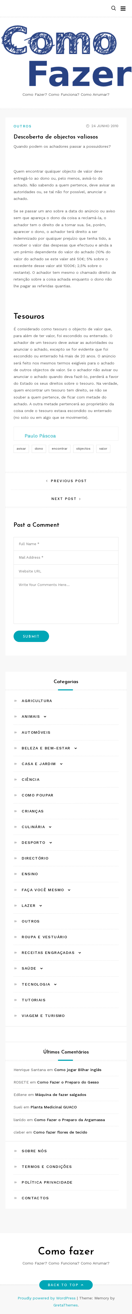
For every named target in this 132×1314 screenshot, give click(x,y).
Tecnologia (36, 984)
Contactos (35, 1198)
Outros (23, 126)
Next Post (64, 499)
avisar (21, 448)
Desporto (33, 842)
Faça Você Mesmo (43, 890)
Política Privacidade (47, 1182)
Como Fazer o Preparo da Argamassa (69, 1120)
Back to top (66, 1285)
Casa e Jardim (39, 764)
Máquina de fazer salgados (60, 1094)
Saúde (29, 968)
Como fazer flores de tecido (60, 1132)
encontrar (59, 448)
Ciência (31, 779)
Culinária (33, 827)
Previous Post (69, 481)
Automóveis (36, 732)
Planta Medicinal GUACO (54, 1107)
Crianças (33, 811)
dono (39, 448)
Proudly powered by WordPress (47, 1298)
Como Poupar (37, 795)
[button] (113, 8)
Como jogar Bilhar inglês (77, 1070)
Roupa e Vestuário (44, 937)
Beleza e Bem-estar (46, 748)
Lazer (29, 905)
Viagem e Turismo (43, 1015)
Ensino (30, 874)
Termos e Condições (47, 1166)
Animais (31, 716)
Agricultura (37, 701)
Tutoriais (34, 1000)
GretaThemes (65, 1305)
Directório (35, 858)
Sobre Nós (34, 1151)
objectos (83, 448)
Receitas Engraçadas (48, 952)
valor (103, 448)
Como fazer (66, 1252)
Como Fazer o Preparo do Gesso (68, 1082)
